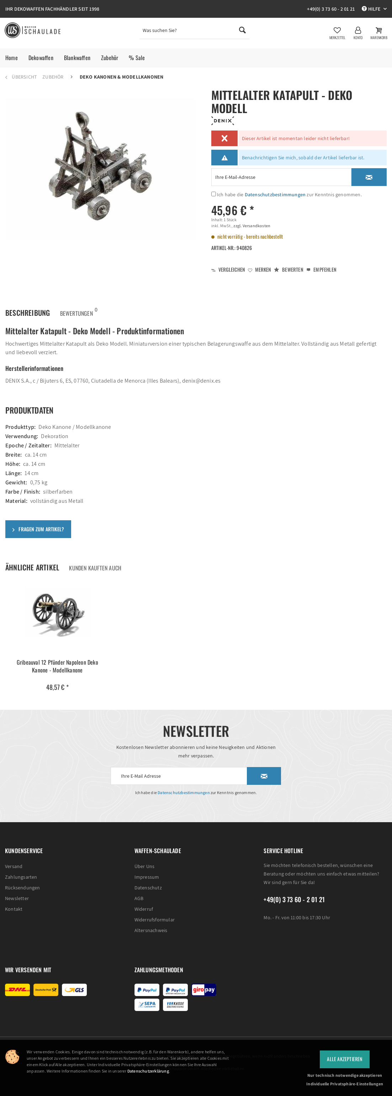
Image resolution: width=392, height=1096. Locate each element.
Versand (13, 866)
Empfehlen (321, 269)
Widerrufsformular (154, 919)
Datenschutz (148, 887)
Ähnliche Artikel (32, 567)
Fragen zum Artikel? (38, 529)
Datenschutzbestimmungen (275, 194)
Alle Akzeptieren (344, 1059)
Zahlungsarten (21, 877)
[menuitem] (194, 32)
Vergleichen (228, 269)
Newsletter (17, 898)
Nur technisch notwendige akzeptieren (344, 1075)
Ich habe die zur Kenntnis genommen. (289, 194)
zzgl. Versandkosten (251, 225)
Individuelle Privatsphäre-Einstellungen (344, 1083)
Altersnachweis (151, 930)
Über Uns (144, 866)
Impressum (146, 877)
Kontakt (13, 909)
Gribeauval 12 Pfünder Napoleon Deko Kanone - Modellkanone (57, 666)
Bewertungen (76, 311)
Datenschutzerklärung (148, 1071)
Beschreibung (27, 312)
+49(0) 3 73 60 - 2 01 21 (331, 9)
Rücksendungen (22, 887)
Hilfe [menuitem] (372, 9)
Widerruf (143, 909)
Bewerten (288, 269)
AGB (139, 898)
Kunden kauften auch (95, 568)
